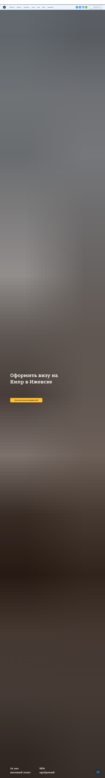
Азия (33, 2)
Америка (26, 2)
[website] (77, 2)
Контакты (50, 2)
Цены (43, 2)
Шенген (11, 2)
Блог (38, 2)
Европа (19, 2)
